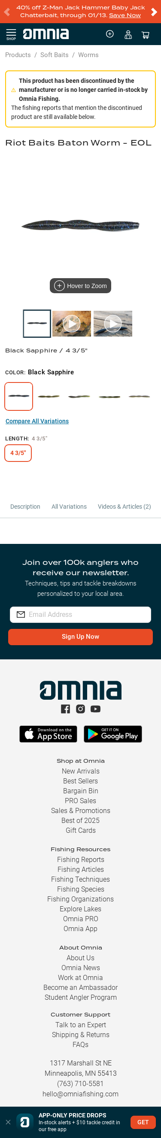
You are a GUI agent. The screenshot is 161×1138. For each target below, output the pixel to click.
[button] (8, 1122)
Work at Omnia (80, 978)
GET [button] (143, 1122)
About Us (80, 958)
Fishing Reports (80, 860)
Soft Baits (54, 55)
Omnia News (80, 968)
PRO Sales (80, 801)
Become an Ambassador (80, 987)
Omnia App (80, 929)
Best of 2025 (80, 820)
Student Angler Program (81, 997)
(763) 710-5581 (80, 1084)
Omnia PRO (80, 919)
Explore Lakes (80, 909)
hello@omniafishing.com (80, 1094)
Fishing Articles (81, 869)
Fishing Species (80, 889)
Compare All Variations (37, 421)
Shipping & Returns (80, 1035)
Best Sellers (80, 781)
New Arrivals (81, 771)
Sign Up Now (80, 636)
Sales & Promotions (80, 811)
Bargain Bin (80, 791)
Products (18, 55)
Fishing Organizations (80, 899)
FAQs (80, 1045)
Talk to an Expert (80, 1025)
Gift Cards (81, 830)
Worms (88, 55)
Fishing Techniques (80, 879)
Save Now (125, 15)
